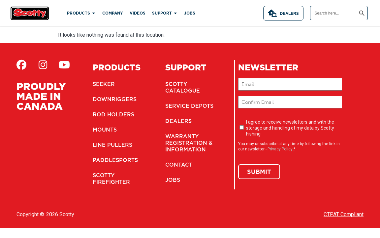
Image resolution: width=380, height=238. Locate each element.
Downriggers (115, 99)
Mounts (105, 129)
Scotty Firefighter (111, 178)
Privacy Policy (280, 149)
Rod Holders (113, 114)
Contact (178, 164)
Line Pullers (112, 144)
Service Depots (189, 105)
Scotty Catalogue (182, 87)
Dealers (283, 13)
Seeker (104, 84)
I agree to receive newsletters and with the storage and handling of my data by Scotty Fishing (290, 128)
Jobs (172, 179)
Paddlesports (115, 160)
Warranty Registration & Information (188, 143)
